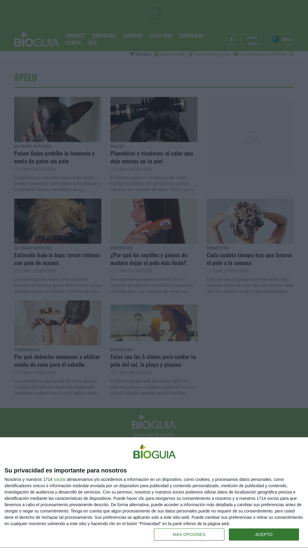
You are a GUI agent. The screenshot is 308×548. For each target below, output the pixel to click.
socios (60, 479)
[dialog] (154, 493)
